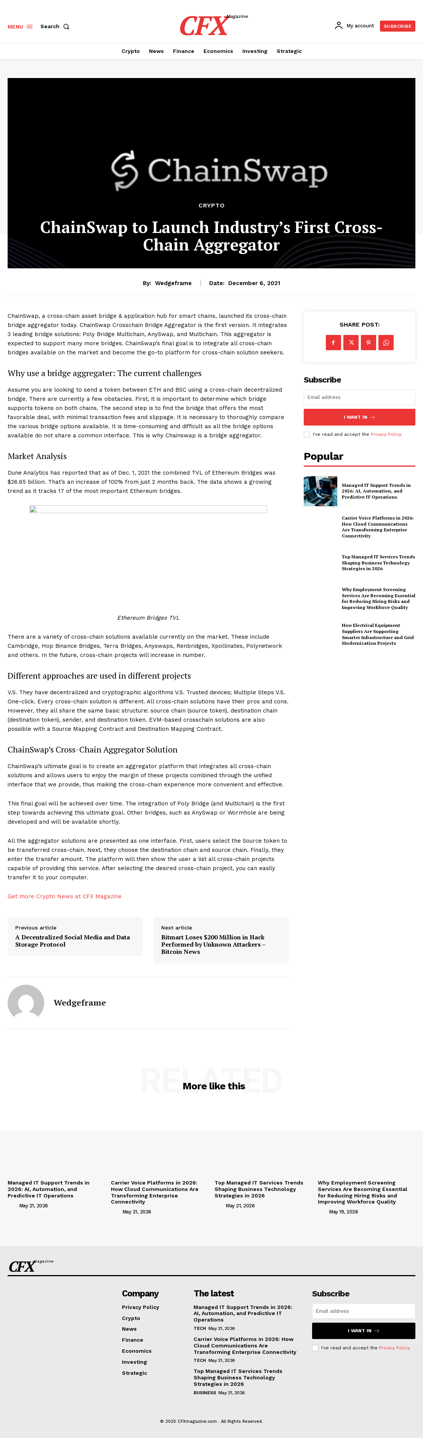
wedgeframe (173, 283)
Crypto (212, 205)
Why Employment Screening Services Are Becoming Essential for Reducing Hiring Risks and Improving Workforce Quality (362, 1192)
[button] (56, 26)
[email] (359, 397)
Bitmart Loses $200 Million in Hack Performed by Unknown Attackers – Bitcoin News (213, 945)
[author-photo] (13, 1205)
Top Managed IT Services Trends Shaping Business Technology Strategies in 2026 (259, 1189)
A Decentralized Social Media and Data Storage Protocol (72, 941)
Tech (200, 1327)
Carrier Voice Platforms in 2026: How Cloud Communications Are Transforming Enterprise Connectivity (155, 1192)
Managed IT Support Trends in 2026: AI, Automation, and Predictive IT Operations (49, 1189)
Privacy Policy (394, 1346)
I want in (359, 416)
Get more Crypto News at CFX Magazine (65, 896)
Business (205, 1391)
